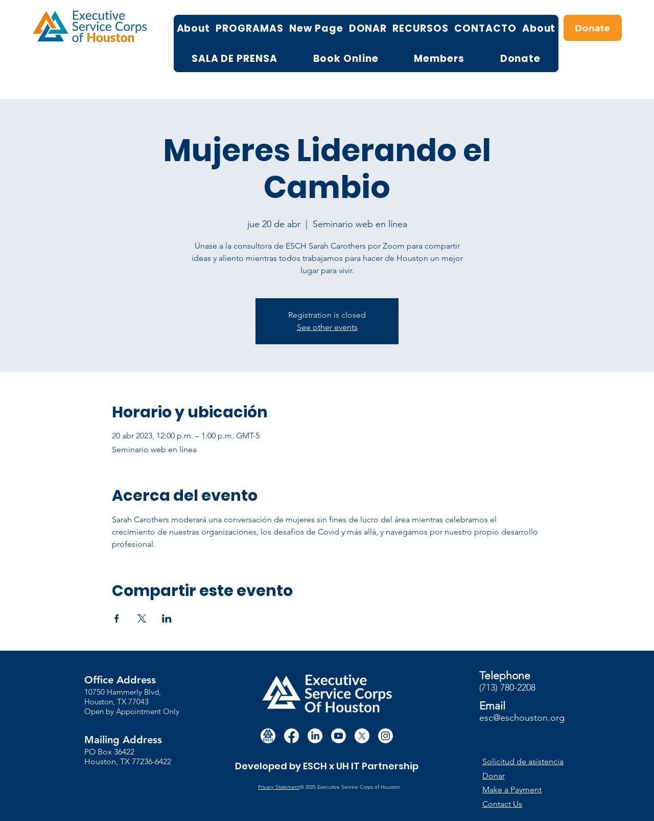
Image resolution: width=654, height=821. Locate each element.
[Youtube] (338, 735)
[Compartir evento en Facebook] (117, 618)
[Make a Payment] (520, 789)
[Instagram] (385, 735)
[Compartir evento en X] (142, 618)
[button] (528, 761)
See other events (327, 327)
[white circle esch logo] (268, 735)
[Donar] (527, 776)
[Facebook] (291, 735)
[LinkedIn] (315, 735)
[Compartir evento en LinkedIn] (167, 618)
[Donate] (593, 28)
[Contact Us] (520, 803)
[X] (362, 735)
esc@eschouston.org (522, 717)
